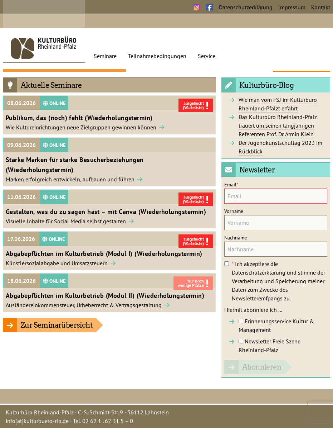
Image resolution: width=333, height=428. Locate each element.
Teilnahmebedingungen (157, 56)
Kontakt (320, 7)
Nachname (235, 237)
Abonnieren (261, 367)
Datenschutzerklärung (246, 7)
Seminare (105, 56)
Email (231, 184)
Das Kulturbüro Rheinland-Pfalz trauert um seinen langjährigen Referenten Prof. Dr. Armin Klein (278, 125)
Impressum (291, 7)
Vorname (233, 211)
